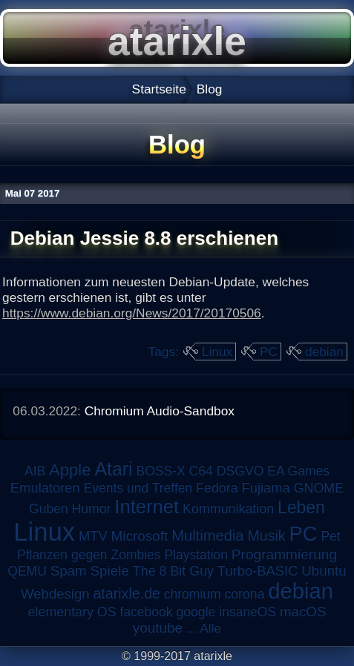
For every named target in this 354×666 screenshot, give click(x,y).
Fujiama (265, 487)
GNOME (319, 488)
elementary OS (72, 611)
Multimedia (207, 535)
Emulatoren (45, 487)
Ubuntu (323, 570)
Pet (330, 536)
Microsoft (139, 536)
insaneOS (247, 611)
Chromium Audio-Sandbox (160, 410)
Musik (266, 535)
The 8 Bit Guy (173, 571)
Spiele (109, 570)
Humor (91, 508)
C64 (200, 471)
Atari (113, 468)
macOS (303, 611)
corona (244, 594)
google (195, 611)
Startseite (159, 89)
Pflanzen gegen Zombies (89, 554)
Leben (301, 507)
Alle (210, 628)
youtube (158, 628)
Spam (68, 570)
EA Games (298, 471)
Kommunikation (228, 508)
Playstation (196, 554)
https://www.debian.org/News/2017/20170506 (131, 313)
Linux (217, 351)
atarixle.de (126, 593)
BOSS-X (160, 471)
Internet (146, 506)
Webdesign (55, 593)
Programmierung (284, 554)
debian (324, 351)
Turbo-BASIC (257, 570)
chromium (192, 594)
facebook (146, 611)
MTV (93, 536)
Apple (70, 470)
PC (269, 351)
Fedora (217, 488)
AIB (34, 471)
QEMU (27, 571)
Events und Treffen (138, 488)
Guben (48, 508)
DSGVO (240, 471)
